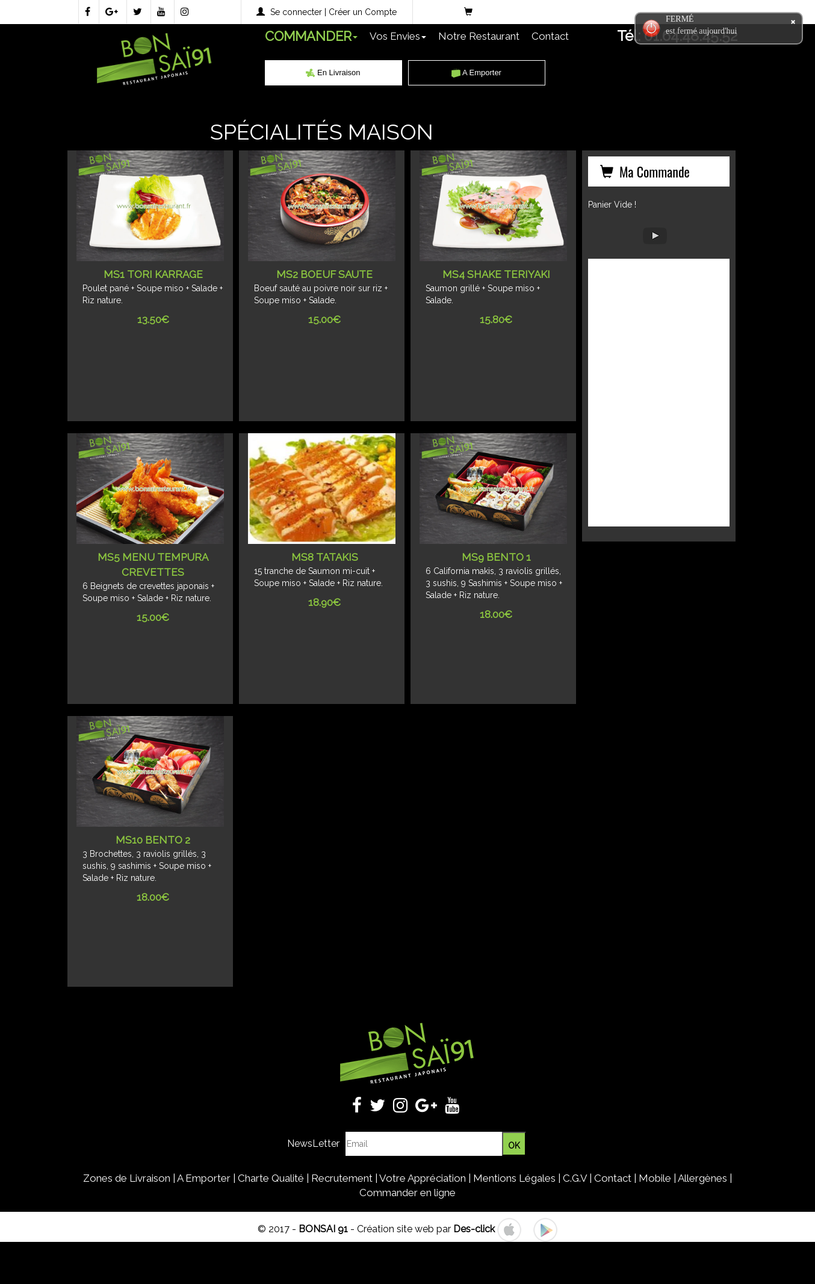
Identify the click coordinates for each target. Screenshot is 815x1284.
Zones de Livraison (126, 1178)
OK (514, 1145)
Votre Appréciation (422, 1178)
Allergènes (702, 1178)
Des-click (474, 1229)
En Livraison (333, 72)
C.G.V (575, 1178)
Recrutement (342, 1178)
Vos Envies (398, 36)
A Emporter (476, 72)
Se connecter (296, 12)
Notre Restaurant (478, 36)
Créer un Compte (363, 12)
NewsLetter (313, 1143)
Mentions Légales (514, 1178)
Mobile (655, 1178)
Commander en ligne (407, 1193)
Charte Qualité (271, 1178)
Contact (550, 36)
